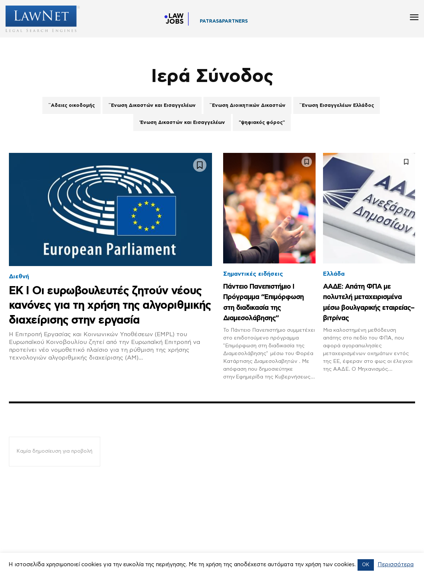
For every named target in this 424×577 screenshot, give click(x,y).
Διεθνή (19, 276)
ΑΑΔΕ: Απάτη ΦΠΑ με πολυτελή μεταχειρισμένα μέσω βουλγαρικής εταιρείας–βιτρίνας (365, 307)
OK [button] (365, 565)
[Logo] (40, 18)
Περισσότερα (396, 564)
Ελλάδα (334, 274)
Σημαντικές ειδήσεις (253, 274)
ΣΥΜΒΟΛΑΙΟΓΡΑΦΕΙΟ (226, 23)
